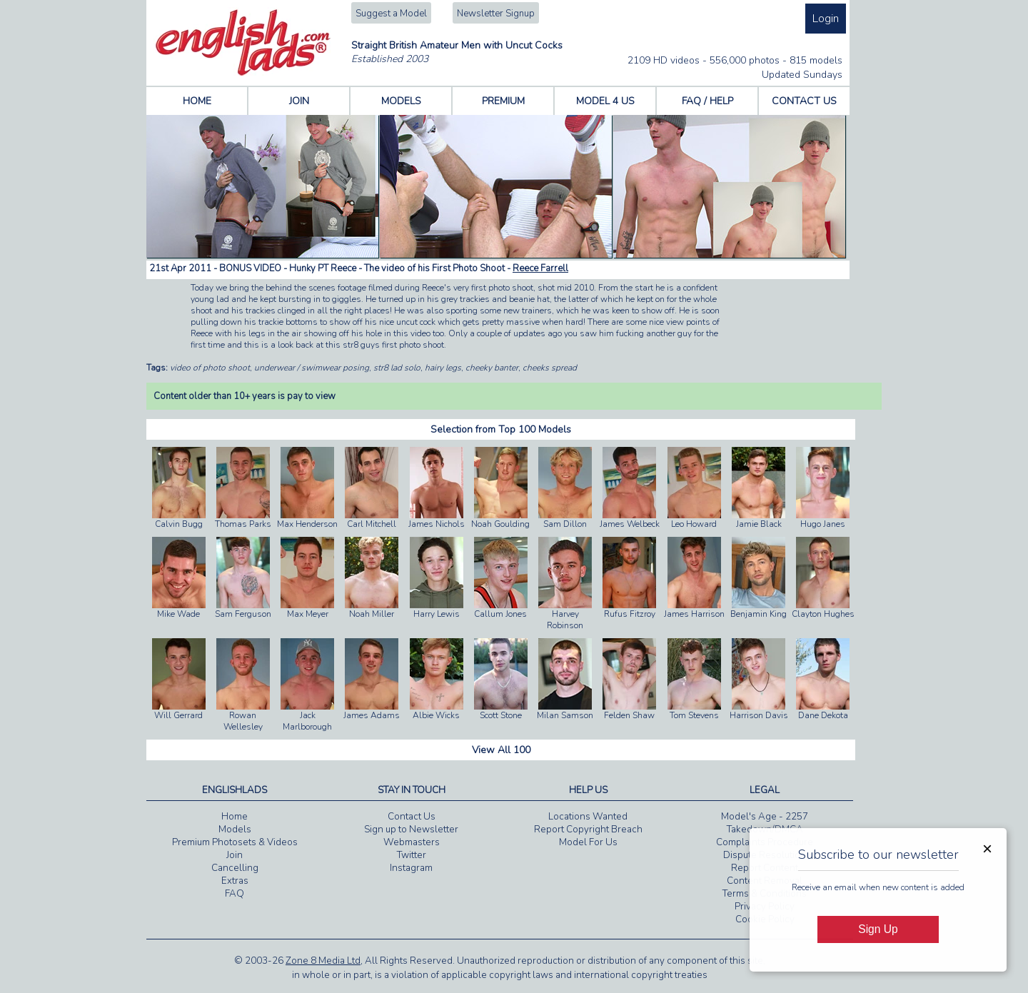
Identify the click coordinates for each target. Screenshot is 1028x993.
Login (825, 18)
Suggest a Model (391, 13)
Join (234, 855)
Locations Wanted (588, 816)
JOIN (299, 101)
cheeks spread (550, 367)
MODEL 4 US (605, 101)
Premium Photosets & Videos (235, 842)
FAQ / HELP (707, 101)
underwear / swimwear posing (311, 367)
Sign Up (877, 929)
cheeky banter (491, 367)
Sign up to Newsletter (411, 829)
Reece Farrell (540, 268)
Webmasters (411, 842)
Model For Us (588, 842)
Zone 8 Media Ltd (323, 960)
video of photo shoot (210, 367)
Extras (234, 880)
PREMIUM (503, 101)
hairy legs (443, 367)
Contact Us (411, 816)
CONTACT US (804, 101)
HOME (197, 101)
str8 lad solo (396, 367)
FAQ (234, 893)
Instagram (411, 868)
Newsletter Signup (496, 13)
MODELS (401, 101)
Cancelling (234, 868)
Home (234, 816)
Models (234, 829)
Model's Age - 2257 (764, 816)
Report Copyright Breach (588, 829)
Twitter (411, 855)
